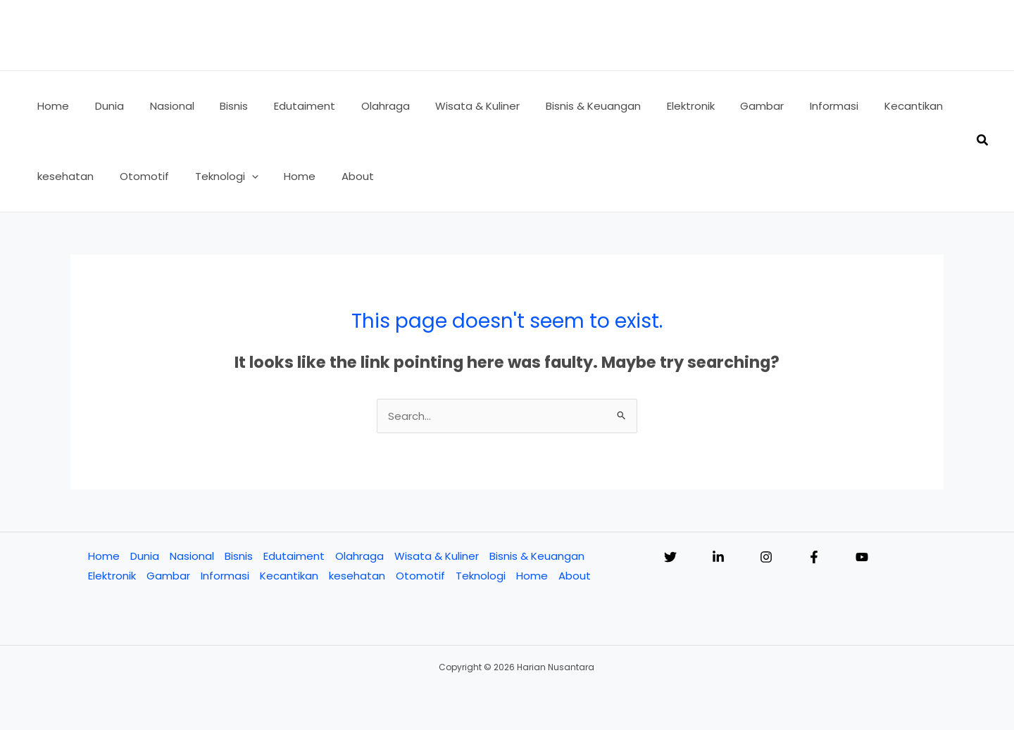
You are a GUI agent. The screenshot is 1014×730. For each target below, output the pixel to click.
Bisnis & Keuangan (536, 556)
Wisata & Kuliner (436, 556)
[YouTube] (862, 557)
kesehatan (357, 575)
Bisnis (239, 556)
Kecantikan (289, 575)
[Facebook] (814, 557)
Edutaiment (294, 556)
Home (104, 556)
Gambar (168, 575)
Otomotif (420, 575)
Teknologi (481, 575)
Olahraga (359, 556)
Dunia (144, 556)
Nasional (192, 556)
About (574, 575)
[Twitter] (670, 557)
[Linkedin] (718, 557)
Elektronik (112, 575)
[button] (239, 176)
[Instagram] (766, 557)
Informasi (225, 575)
